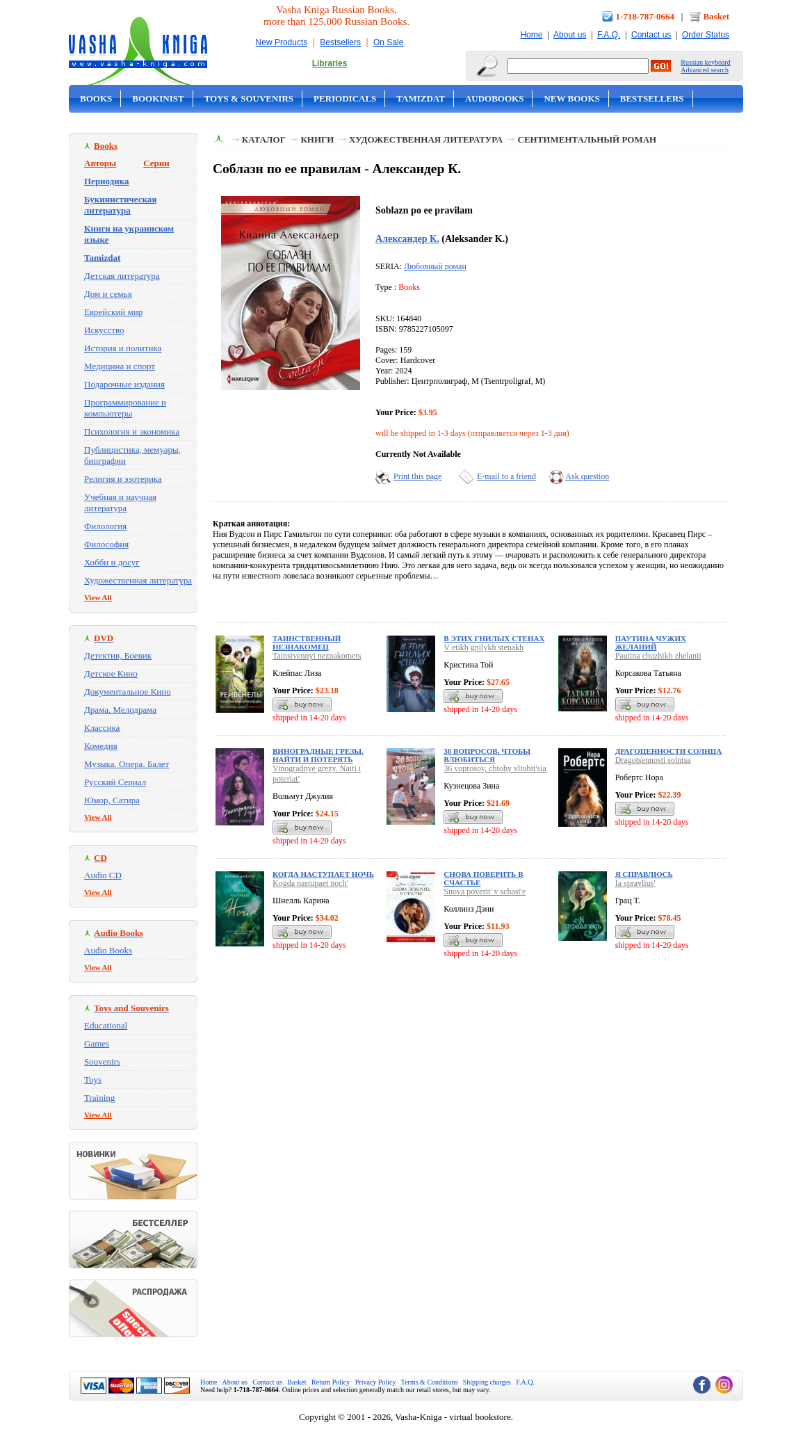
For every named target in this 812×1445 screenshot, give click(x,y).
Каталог (264, 139)
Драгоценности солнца (668, 751)
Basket (716, 16)
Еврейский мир (113, 312)
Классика (102, 727)
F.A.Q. (608, 35)
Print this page (417, 476)
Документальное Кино (127, 691)
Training (99, 1097)
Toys (93, 1079)
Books (96, 98)
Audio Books (108, 950)
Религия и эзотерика (123, 479)
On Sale (388, 42)
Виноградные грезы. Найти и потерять (318, 755)
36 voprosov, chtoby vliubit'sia (495, 768)
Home (531, 35)
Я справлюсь (644, 874)
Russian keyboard (705, 62)
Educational (105, 1025)
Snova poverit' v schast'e (485, 891)
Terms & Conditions (429, 1382)
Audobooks (494, 98)
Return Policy (330, 1382)
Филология (105, 526)
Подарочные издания (124, 384)
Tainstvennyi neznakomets (317, 656)
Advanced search (705, 70)
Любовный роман (435, 266)
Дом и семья (108, 294)
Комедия (100, 746)
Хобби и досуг (112, 562)
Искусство (104, 330)
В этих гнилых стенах (494, 638)
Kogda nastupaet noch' (310, 883)
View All (98, 597)
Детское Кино (111, 673)
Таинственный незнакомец (307, 642)
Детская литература (122, 276)
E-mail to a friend (506, 476)
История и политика (122, 348)
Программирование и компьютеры (125, 408)
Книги (317, 139)
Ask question (587, 476)
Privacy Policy (375, 1382)
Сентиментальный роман (587, 139)
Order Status (705, 35)
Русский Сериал (115, 782)
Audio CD (103, 875)
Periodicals (345, 98)
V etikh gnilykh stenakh (483, 647)
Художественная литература (138, 580)
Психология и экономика (131, 431)
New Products (282, 42)
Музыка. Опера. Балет (126, 764)
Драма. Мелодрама (120, 709)
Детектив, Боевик (118, 655)
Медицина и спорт (119, 366)
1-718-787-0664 (645, 16)
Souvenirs (102, 1061)
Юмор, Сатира (112, 800)
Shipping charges (487, 1382)
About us (569, 35)
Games (96, 1043)
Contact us (651, 35)
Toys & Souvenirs (248, 98)
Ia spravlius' (635, 883)
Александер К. (407, 238)
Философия (106, 544)
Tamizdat (420, 98)
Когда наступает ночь (323, 874)
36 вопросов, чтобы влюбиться (487, 755)
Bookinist (158, 98)
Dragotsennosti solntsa (653, 760)
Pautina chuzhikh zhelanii (658, 656)
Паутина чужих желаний (650, 642)
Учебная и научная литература (120, 502)
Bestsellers (340, 42)
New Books (571, 98)
